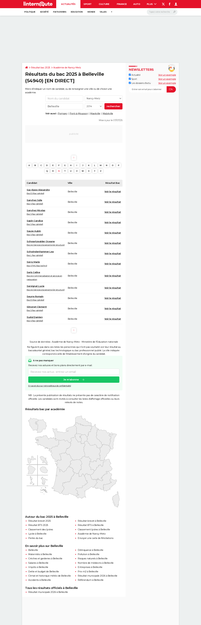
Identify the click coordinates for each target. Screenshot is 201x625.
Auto (136, 4)
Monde (91, 12)
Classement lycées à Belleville (94, 529)
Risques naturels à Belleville (93, 558)
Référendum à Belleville (90, 580)
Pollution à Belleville (88, 554)
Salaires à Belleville (38, 562)
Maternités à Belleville (40, 554)
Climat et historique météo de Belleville (49, 575)
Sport (88, 4)
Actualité (134, 75)
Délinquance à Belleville (90, 550)
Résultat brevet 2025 (39, 520)
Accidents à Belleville (39, 580)
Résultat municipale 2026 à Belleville (97, 575)
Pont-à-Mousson (79, 113)
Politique (29, 12)
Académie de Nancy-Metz (67, 67)
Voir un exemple (167, 75)
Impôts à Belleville (38, 567)
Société (44, 12)
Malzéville (108, 113)
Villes (103, 12)
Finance (122, 4)
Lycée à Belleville (37, 533)
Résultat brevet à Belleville (92, 520)
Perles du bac (35, 538)
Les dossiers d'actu (140, 83)
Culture (104, 4)
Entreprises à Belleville (90, 567)
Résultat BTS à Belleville (91, 525)
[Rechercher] (162, 12)
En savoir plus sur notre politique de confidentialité (49, 386)
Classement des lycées (40, 529)
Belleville (33, 550)
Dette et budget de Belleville (43, 571)
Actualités (68, 4)
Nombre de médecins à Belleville (96, 562)
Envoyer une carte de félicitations (95, 538)
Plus (152, 4)
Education (77, 12)
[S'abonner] (152, 89)
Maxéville (95, 113)
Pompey (62, 113)
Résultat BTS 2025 (38, 525)
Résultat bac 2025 (40, 67)
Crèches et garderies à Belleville (45, 558)
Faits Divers (59, 12)
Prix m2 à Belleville (88, 571)
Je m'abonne (71, 379)
